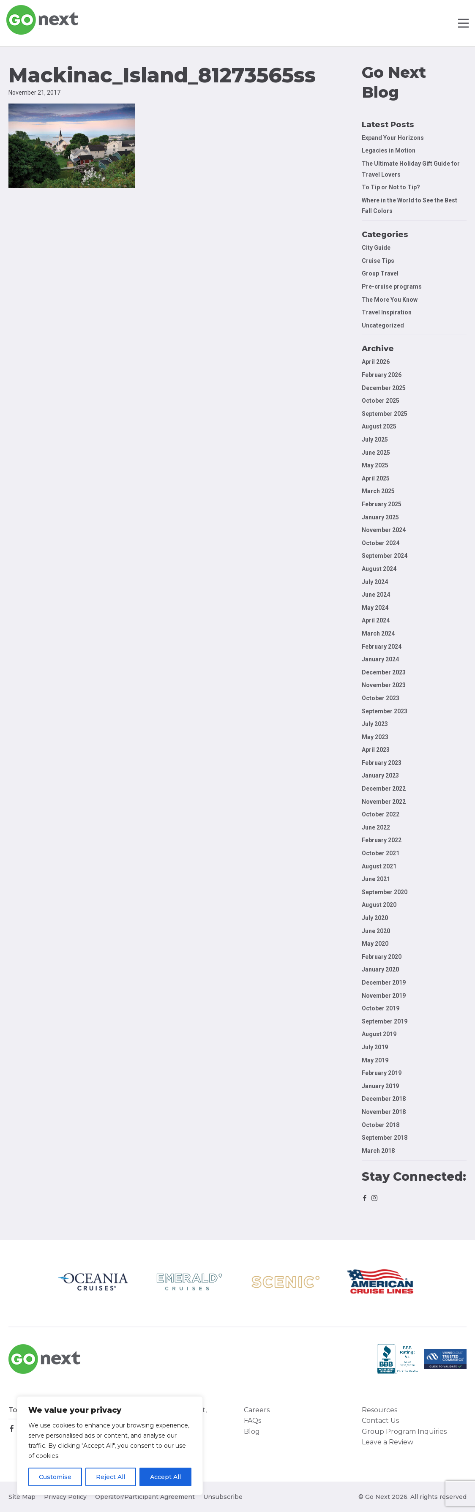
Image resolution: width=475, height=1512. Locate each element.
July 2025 (375, 439)
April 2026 (376, 361)
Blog (252, 1431)
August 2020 (379, 904)
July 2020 (375, 917)
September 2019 (384, 1021)
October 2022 (380, 814)
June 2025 (376, 452)
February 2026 (381, 374)
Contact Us (380, 1420)
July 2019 (375, 1047)
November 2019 (384, 995)
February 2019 (381, 1073)
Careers (257, 1410)
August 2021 (379, 866)
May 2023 (375, 737)
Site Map (21, 1497)
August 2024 (379, 568)
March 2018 (378, 1150)
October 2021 (380, 853)
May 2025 (375, 465)
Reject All (110, 1477)
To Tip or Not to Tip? (391, 187)
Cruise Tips (378, 260)
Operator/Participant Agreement (145, 1497)
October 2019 (380, 1008)
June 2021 (376, 879)
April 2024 (376, 620)
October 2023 (380, 698)
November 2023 (384, 685)
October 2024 (380, 543)
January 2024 (380, 659)
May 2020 (375, 943)
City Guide (376, 247)
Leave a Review (387, 1442)
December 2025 (384, 388)
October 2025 (380, 400)
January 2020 (380, 969)
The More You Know (390, 299)
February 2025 (381, 504)
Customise (55, 1477)
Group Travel (380, 273)
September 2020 (384, 892)
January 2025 (380, 517)
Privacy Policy (65, 1497)
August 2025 (379, 426)
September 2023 (384, 711)
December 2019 (384, 982)
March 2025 (378, 491)
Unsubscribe (223, 1497)
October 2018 (380, 1125)
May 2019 (375, 1060)
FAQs (252, 1420)
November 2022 (384, 801)
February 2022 (381, 840)
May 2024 (375, 607)
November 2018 (384, 1111)
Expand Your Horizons (393, 137)
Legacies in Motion (388, 150)
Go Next (42, 20)
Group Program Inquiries (404, 1431)
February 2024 (381, 646)
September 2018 (384, 1137)
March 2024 (378, 633)
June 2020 (376, 931)
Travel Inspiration (387, 312)
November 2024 (384, 530)
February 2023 (381, 762)
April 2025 (376, 478)
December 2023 (384, 672)
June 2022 (376, 827)
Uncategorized (383, 325)
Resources (379, 1410)
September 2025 (384, 413)
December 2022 (384, 788)
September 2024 (384, 555)
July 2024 (375, 582)
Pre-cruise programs (392, 286)
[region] (110, 1445)
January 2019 (380, 1086)
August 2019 (379, 1034)
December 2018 (384, 1098)
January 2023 (380, 775)
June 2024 (376, 594)
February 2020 (381, 956)
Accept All (165, 1477)
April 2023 (376, 749)
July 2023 (375, 724)
